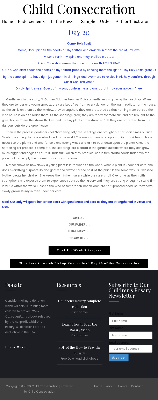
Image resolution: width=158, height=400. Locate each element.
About (110, 386)
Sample (88, 21)
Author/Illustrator (132, 21)
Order (105, 21)
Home (7, 21)
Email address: (130, 347)
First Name (116, 314)
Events (122, 386)
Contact (137, 386)
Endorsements (31, 21)
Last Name (116, 328)
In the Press (62, 21)
